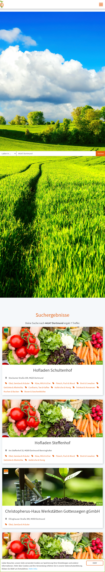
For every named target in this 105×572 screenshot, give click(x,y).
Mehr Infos (33, 569)
